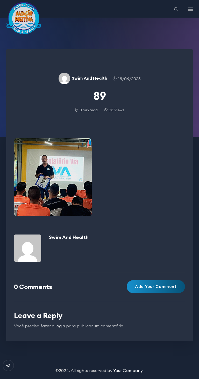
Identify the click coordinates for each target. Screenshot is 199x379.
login (60, 325)
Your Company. (128, 370)
